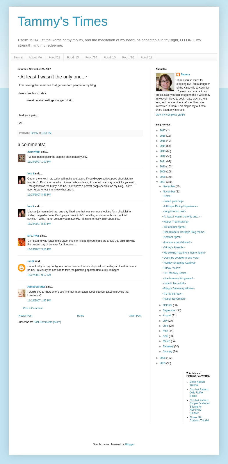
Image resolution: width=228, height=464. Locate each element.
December (169, 186)
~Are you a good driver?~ (177, 242)
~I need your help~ (173, 201)
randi (30, 261)
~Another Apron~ (172, 237)
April (166, 336)
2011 (163, 161)
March (167, 341)
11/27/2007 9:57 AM (39, 275)
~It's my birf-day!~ (172, 293)
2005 (163, 363)
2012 (163, 156)
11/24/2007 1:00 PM (39, 161)
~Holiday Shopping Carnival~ (179, 262)
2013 (163, 151)
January (168, 351)
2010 (163, 166)
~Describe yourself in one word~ (181, 257)
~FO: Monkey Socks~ (174, 273)
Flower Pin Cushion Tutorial (199, 419)
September (169, 310)
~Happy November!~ (174, 298)
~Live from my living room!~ (178, 278)
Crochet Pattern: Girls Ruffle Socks (199, 392)
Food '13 (73, 57)
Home (18, 57)
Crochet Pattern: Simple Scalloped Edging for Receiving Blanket (200, 407)
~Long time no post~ (174, 211)
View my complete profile (170, 114)
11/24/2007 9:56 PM (39, 249)
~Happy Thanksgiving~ (175, 221)
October (168, 305)
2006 (163, 357)
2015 (163, 140)
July (165, 320)
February (168, 346)
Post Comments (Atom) (47, 322)
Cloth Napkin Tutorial (197, 383)
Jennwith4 (33, 151)
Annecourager (36, 286)
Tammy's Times (63, 21)
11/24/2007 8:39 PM (39, 223)
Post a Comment (33, 308)
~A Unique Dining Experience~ (180, 206)
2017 (163, 130)
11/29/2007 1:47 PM (39, 300)
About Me (35, 57)
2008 (163, 176)
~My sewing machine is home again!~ (184, 252)
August (167, 315)
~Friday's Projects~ (173, 247)
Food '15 (110, 57)
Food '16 (128, 57)
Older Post (135, 315)
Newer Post (25, 315)
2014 (163, 145)
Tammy (185, 74)
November (169, 191)
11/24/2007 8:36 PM (39, 194)
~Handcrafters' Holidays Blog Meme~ (184, 232)
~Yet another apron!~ (174, 226)
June (166, 325)
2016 (163, 135)
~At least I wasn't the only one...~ (181, 216)
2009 (163, 171)
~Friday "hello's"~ (172, 268)
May (166, 330)
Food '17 (147, 57)
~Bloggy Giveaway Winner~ (178, 288)
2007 (163, 181)
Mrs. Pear (33, 235)
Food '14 (91, 57)
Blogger (129, 444)
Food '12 (54, 57)
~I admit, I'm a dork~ (174, 283)
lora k (30, 173)
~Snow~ (167, 196)
